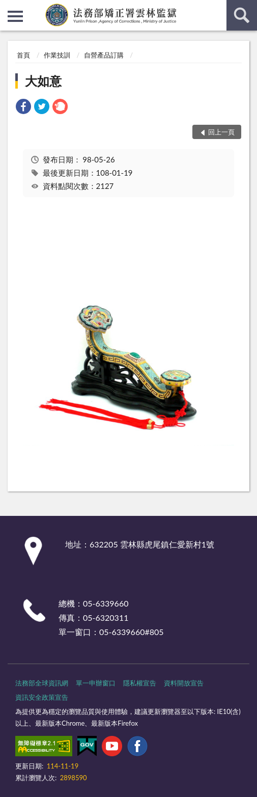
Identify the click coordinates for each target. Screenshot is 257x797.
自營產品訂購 (104, 55)
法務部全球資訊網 (41, 683)
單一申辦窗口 (96, 683)
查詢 (241, 15)
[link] (23, 108)
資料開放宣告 (184, 683)
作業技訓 (57, 55)
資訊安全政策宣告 (41, 697)
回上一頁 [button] (221, 132)
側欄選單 (15, 16)
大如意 (43, 80)
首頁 (23, 55)
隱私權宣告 (139, 683)
